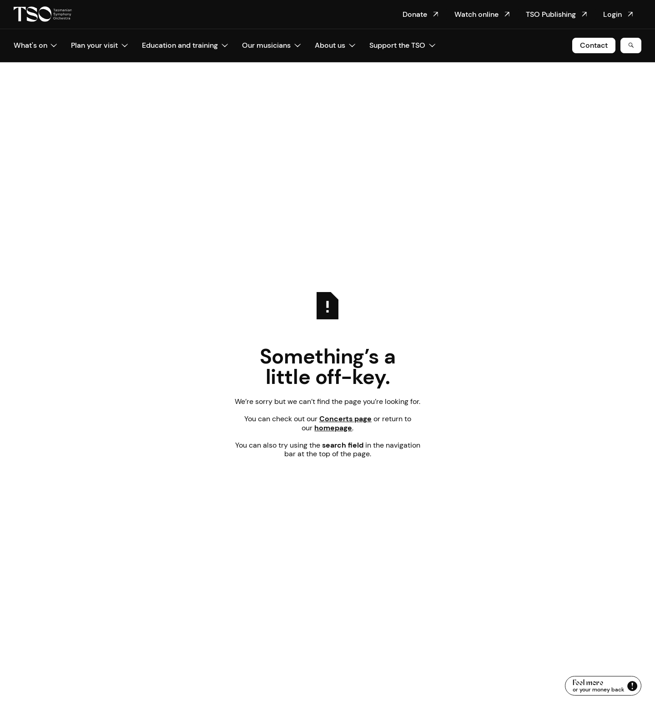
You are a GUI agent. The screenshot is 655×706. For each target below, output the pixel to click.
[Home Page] (43, 14)
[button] (35, 45)
